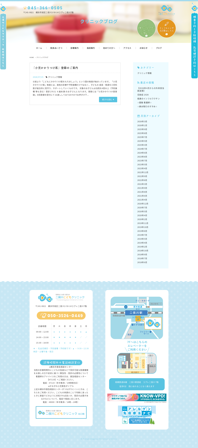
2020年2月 (142, 219)
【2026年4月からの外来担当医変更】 (150, 89)
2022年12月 (142, 172)
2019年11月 (142, 223)
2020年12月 (142, 203)
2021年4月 (142, 199)
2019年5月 (142, 238)
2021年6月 (142, 195)
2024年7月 (142, 148)
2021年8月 (142, 191)
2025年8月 (142, 133)
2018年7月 (142, 258)
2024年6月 (142, 152)
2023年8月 (142, 156)
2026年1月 (142, 125)
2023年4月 (142, 168)
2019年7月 (142, 235)
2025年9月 (142, 129)
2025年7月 (142, 137)
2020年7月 (142, 207)
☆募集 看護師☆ (144, 102)
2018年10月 (142, 250)
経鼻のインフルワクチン (148, 98)
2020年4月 (142, 215)
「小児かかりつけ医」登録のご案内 (55, 68)
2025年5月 (142, 141)
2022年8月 (142, 180)
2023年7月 (142, 160)
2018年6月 (142, 262)
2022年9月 (142, 176)
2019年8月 (142, 231)
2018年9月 (142, 254)
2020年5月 (142, 211)
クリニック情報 (55, 77)
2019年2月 (142, 246)
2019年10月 (142, 227)
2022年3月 (142, 184)
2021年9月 (142, 188)
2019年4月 (142, 242)
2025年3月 (142, 145)
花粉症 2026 (143, 94)
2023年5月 (142, 164)
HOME (32, 57)
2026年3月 (142, 121)
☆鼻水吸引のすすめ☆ (147, 106)
